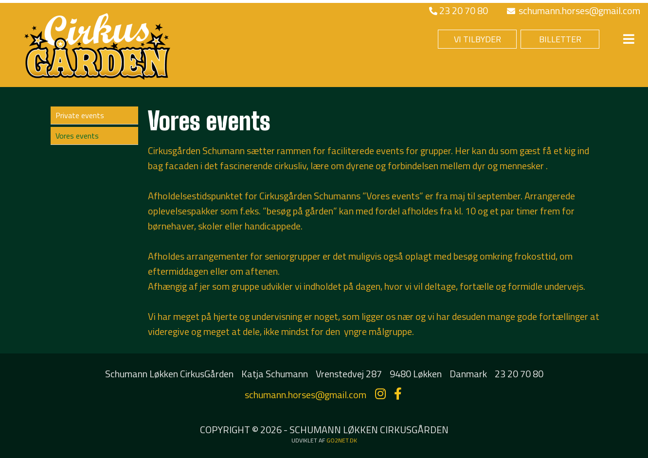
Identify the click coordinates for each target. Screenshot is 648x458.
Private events (79, 115)
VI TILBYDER (477, 39)
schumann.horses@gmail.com (573, 10)
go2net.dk (341, 440)
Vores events (77, 135)
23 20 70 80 (458, 10)
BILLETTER (560, 39)
